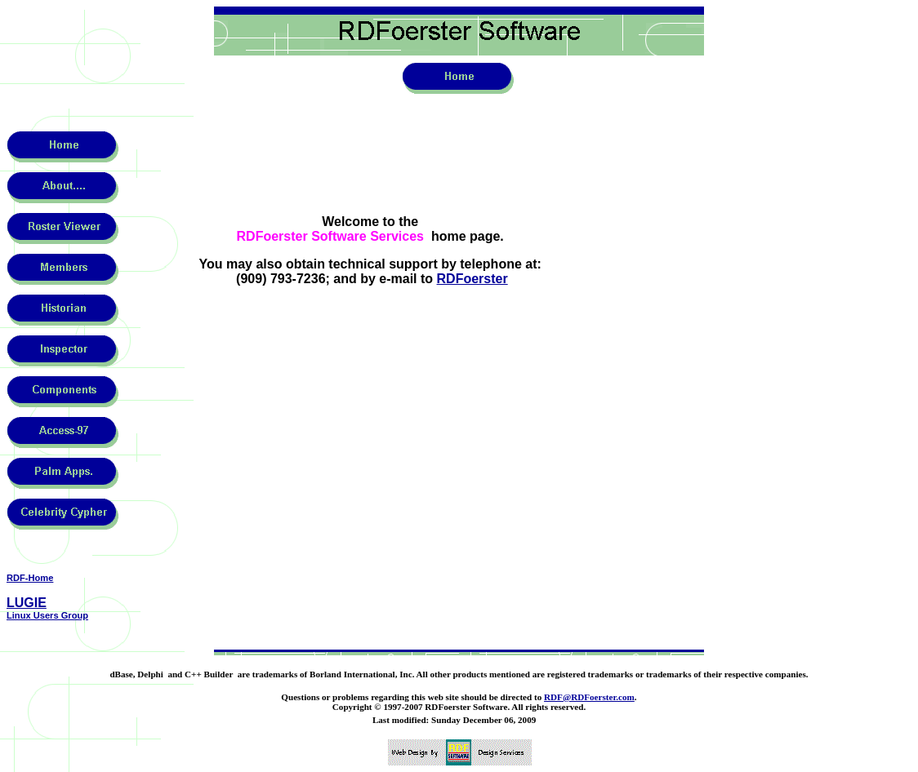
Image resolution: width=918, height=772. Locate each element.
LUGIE (27, 603)
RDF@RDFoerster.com (589, 697)
